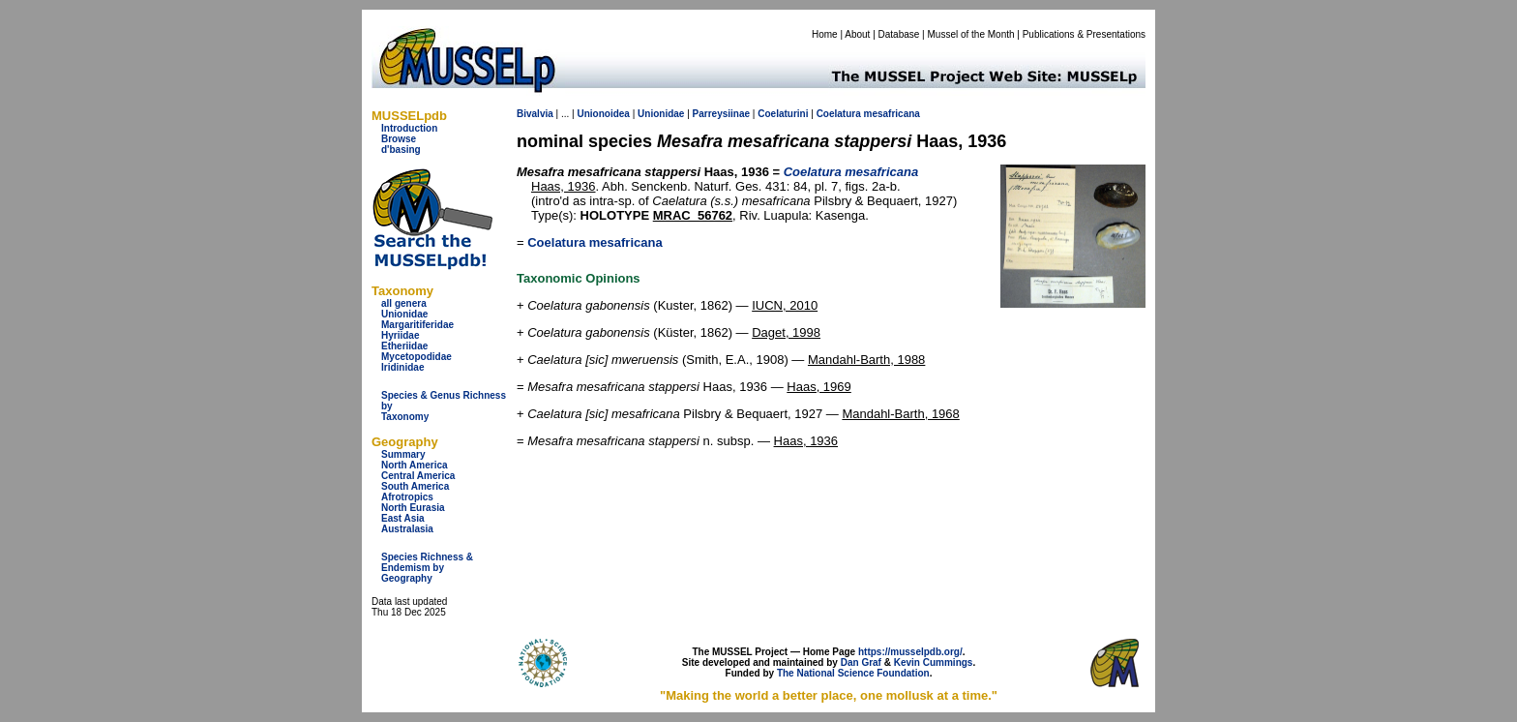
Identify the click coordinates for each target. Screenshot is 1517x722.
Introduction (409, 128)
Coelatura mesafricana (594, 242)
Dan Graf (861, 662)
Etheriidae (404, 346)
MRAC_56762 (692, 215)
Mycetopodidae (416, 356)
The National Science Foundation (853, 673)
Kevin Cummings (933, 662)
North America (414, 465)
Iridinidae (402, 367)
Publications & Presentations (1084, 34)
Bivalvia (535, 113)
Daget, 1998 (786, 332)
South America (415, 486)
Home (825, 34)
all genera (404, 303)
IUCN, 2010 (785, 305)
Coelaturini (783, 113)
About (857, 34)
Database (899, 34)
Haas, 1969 (819, 386)
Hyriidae (400, 335)
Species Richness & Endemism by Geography (427, 568)
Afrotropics (407, 497)
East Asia (403, 518)
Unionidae (404, 314)
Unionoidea (603, 113)
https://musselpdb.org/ (910, 652)
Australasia (407, 529)
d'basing (401, 149)
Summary (403, 454)
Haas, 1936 (563, 186)
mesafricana (892, 113)
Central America (418, 475)
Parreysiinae (722, 113)
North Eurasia (413, 507)
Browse (398, 139)
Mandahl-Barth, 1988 (866, 359)
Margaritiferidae (417, 324)
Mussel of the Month (971, 34)
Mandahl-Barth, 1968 (900, 413)
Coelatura (839, 113)
